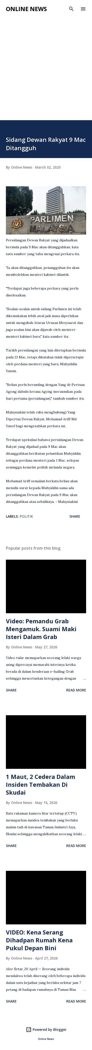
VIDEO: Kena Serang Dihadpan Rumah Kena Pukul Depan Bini (39, 940)
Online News (26, 9)
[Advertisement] (46, 72)
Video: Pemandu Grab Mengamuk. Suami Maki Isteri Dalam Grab (41, 629)
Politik (26, 516)
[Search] (71, 9)
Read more (76, 690)
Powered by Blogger (46, 1029)
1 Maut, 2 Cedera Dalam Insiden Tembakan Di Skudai (40, 784)
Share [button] (74, 516)
